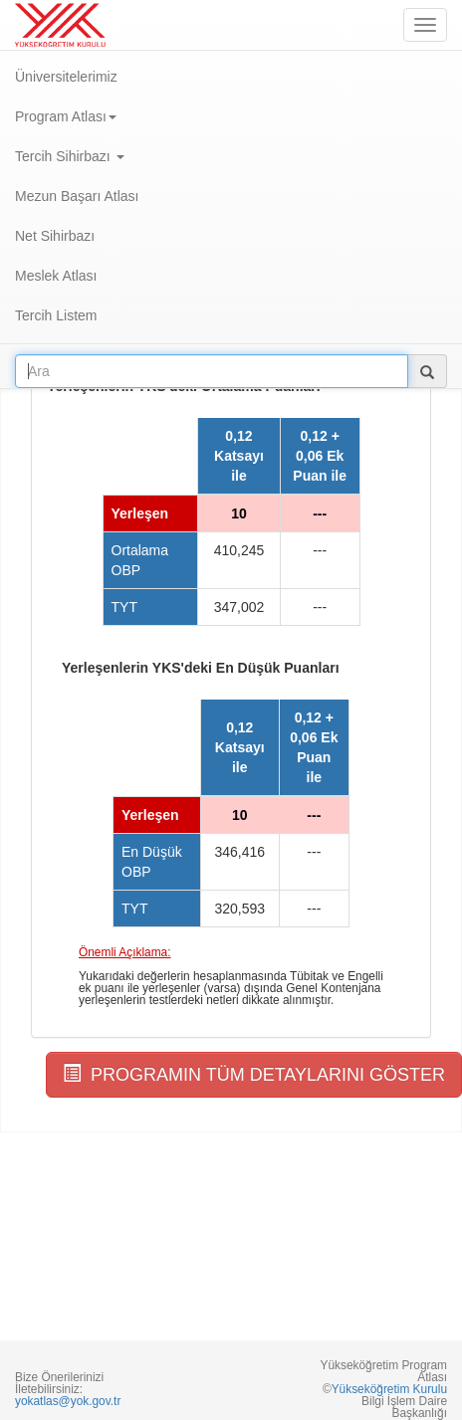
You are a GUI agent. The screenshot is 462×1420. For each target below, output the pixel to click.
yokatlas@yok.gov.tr (67, 1401)
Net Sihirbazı (55, 236)
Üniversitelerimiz (66, 77)
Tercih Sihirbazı (69, 156)
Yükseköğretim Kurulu (389, 1389)
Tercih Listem (56, 315)
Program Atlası (65, 116)
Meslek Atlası (56, 276)
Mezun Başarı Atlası (77, 196)
